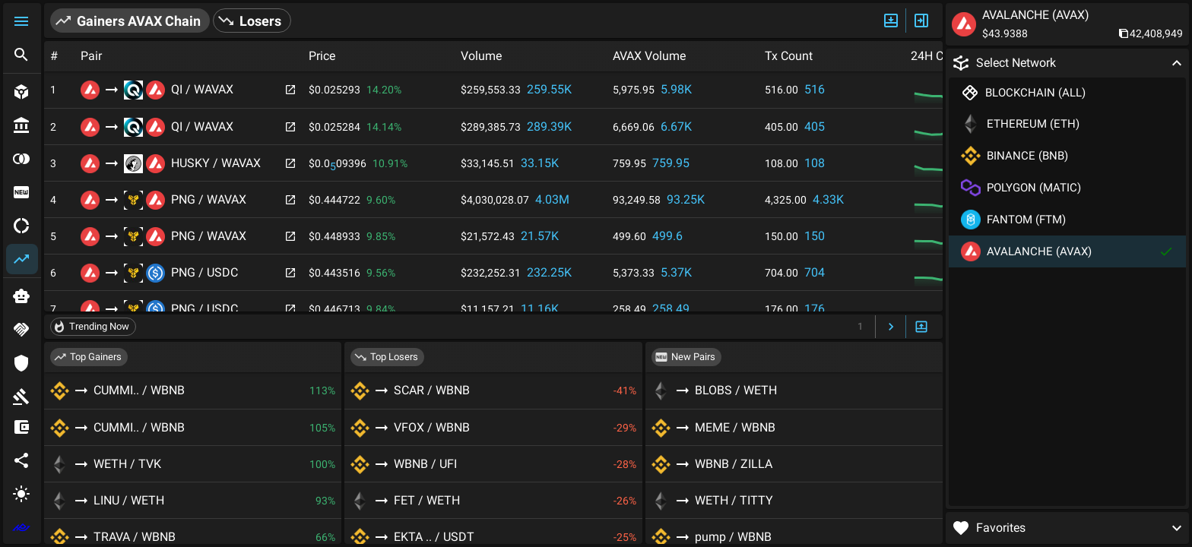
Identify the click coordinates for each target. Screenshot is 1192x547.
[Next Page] (891, 327)
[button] (22, 21)
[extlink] (22, 527)
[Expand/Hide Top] (891, 20)
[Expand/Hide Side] (921, 20)
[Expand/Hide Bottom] (921, 327)
